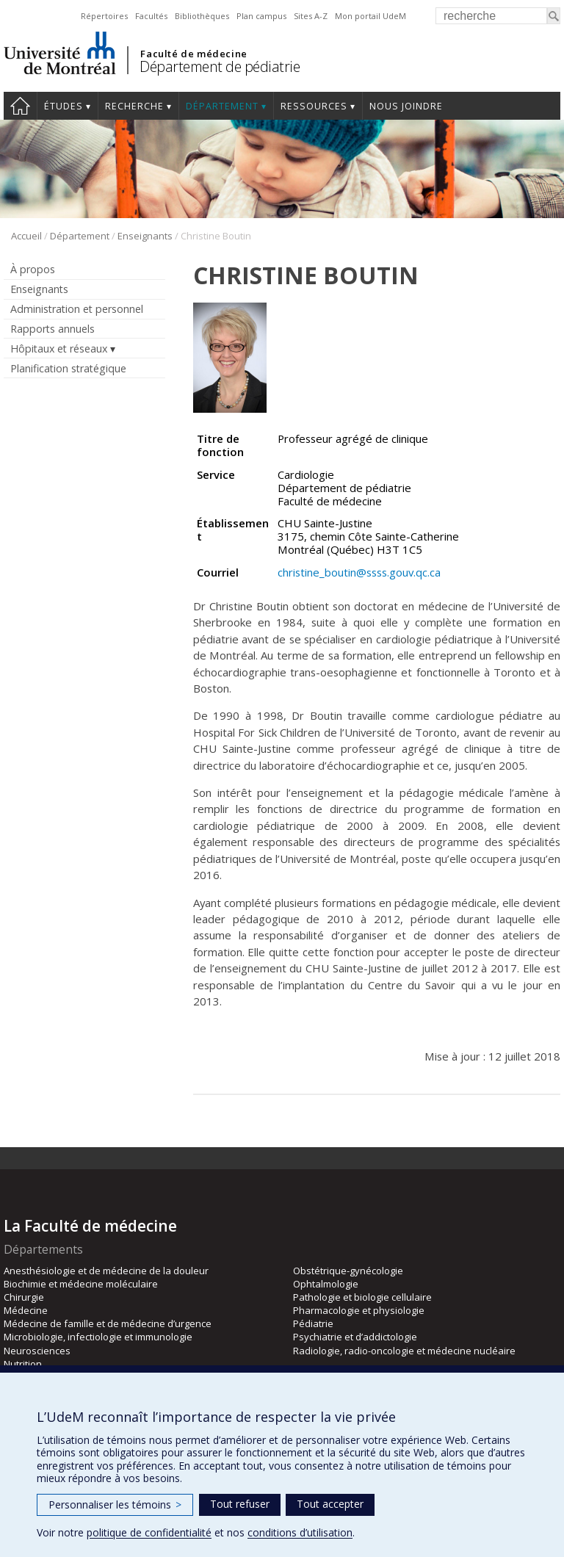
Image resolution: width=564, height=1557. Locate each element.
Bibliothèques (202, 15)
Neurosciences (37, 1350)
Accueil (20, 106)
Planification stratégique (68, 368)
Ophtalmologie (325, 1283)
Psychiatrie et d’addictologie (355, 1336)
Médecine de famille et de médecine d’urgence (108, 1323)
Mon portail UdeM (370, 15)
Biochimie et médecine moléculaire (81, 1283)
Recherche (134, 106)
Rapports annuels (52, 329)
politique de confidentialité (149, 1532)
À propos (32, 269)
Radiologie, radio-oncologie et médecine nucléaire (404, 1350)
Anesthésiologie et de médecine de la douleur (106, 1270)
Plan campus (261, 15)
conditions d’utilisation (299, 1532)
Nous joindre (406, 106)
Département (222, 106)
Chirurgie (24, 1297)
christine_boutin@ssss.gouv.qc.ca (359, 572)
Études (63, 106)
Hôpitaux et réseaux (58, 348)
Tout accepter (330, 1504)
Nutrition (23, 1363)
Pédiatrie (313, 1323)
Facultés (151, 15)
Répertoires (104, 15)
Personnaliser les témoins (114, 1504)
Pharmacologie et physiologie (358, 1310)
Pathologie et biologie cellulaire (362, 1297)
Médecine (26, 1310)
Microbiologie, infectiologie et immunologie (98, 1336)
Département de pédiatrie (220, 66)
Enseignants (145, 235)
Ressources (314, 106)
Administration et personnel (76, 309)
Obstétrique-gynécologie (348, 1270)
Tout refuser (240, 1504)
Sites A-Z (311, 15)
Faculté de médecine (193, 53)
